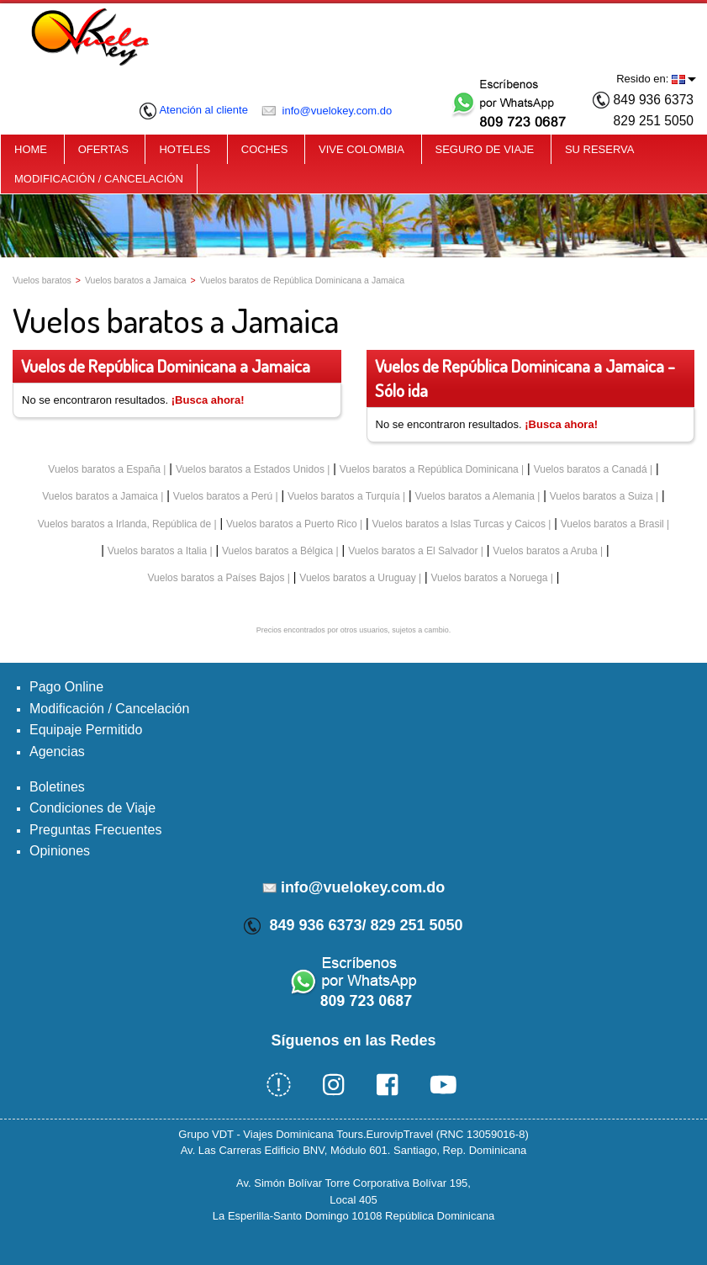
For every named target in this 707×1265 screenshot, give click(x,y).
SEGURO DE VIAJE (485, 149)
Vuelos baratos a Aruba (545, 551)
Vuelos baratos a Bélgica (277, 551)
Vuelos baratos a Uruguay (357, 578)
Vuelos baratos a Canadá (590, 469)
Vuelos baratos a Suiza (601, 496)
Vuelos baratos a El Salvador (412, 551)
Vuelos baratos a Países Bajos (215, 578)
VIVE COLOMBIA (361, 149)
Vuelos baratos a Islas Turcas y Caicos (459, 524)
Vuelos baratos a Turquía (344, 496)
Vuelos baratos (42, 280)
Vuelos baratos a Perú (222, 496)
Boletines (57, 787)
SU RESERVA (600, 149)
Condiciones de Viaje (92, 808)
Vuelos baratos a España (104, 469)
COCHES (264, 149)
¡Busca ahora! (208, 400)
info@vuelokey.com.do (326, 110)
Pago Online (66, 687)
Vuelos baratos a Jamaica (136, 280)
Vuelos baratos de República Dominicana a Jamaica (302, 280)
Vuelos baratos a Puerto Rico (291, 524)
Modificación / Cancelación (109, 708)
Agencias (57, 751)
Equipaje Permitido (85, 729)
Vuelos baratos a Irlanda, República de (124, 524)
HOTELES (184, 149)
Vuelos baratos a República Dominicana (429, 469)
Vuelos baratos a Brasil (612, 524)
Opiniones (59, 851)
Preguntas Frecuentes (95, 830)
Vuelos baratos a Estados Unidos (250, 469)
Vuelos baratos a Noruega (489, 578)
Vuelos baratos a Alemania (475, 496)
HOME (30, 149)
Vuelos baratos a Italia (157, 551)
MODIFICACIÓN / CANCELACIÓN (98, 178)
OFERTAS (103, 149)
